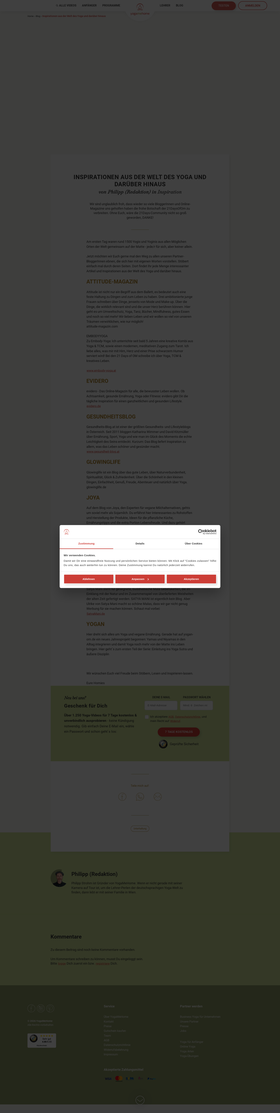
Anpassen (140, 578)
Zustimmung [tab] (86, 543)
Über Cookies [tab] (193, 543)
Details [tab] (140, 543)
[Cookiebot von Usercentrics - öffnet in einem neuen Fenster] (200, 531)
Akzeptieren (191, 578)
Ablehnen (88, 578)
